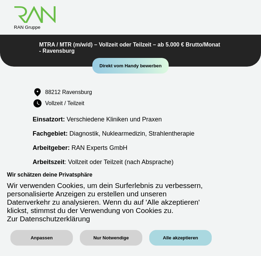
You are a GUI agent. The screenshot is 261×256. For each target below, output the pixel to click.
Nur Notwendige (111, 237)
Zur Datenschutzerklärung (48, 219)
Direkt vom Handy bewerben (130, 65)
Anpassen (42, 237)
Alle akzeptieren (180, 237)
